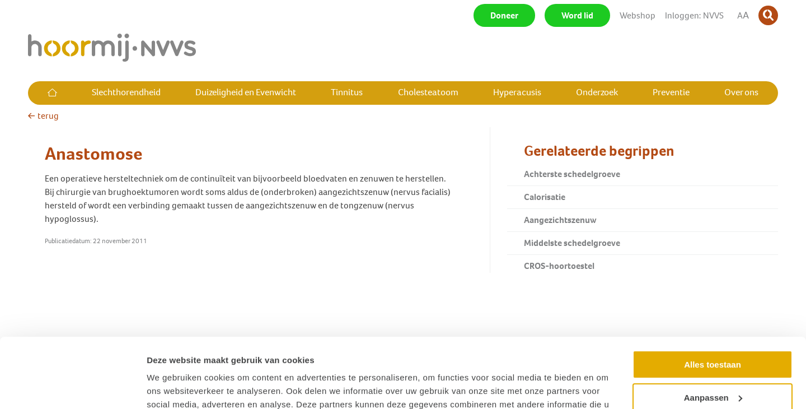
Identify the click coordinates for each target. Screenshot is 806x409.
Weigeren (712, 368)
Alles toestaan (712, 303)
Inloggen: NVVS (694, 15)
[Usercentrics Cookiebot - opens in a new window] (72, 387)
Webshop (637, 15)
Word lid (577, 15)
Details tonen (173, 387)
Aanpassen (713, 335)
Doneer (504, 15)
